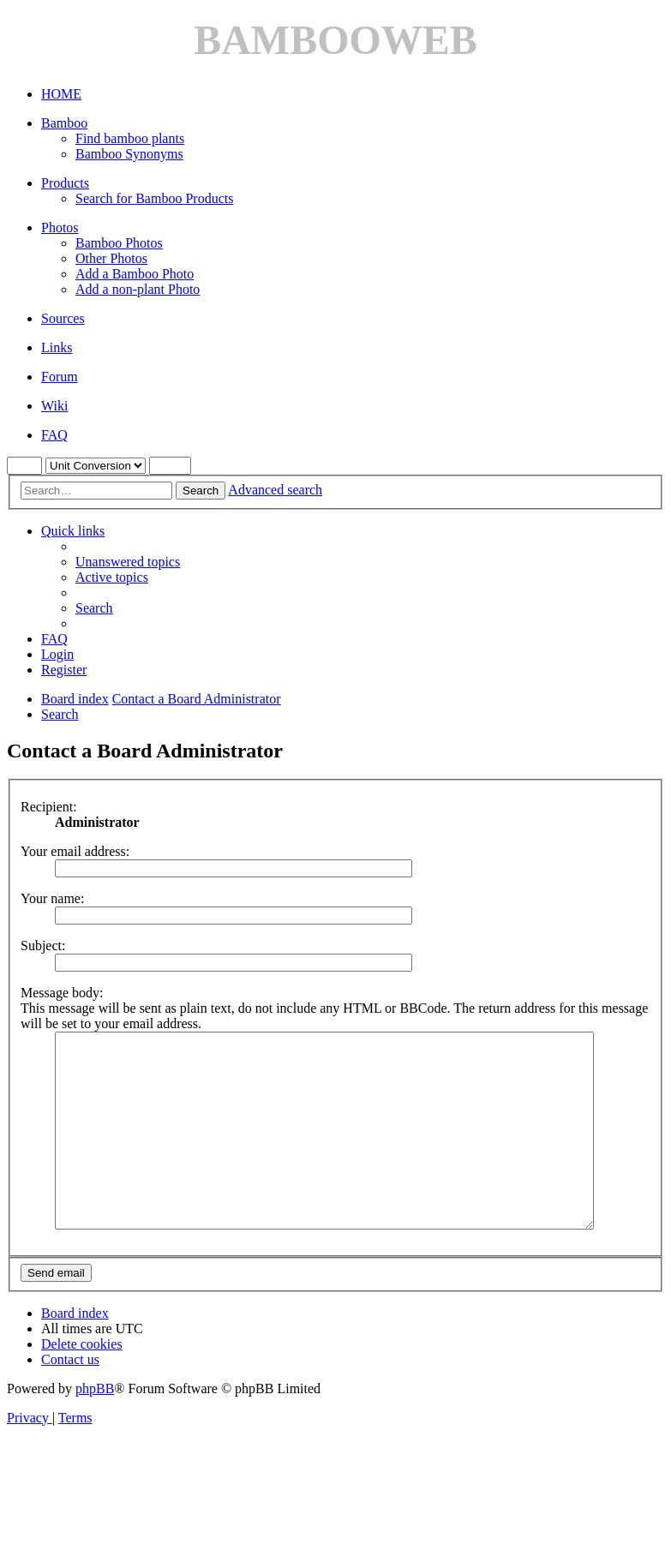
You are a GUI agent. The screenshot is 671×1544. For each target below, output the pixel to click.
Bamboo (64, 123)
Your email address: (75, 851)
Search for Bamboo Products (154, 198)
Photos (60, 227)
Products (65, 183)
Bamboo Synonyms (129, 154)
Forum (59, 376)
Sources (63, 318)
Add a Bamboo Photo (134, 273)
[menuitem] (127, 561)
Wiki (54, 405)
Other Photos (111, 258)
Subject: (43, 945)
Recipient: (49, 806)
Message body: (62, 992)
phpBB (94, 1427)
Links (56, 347)
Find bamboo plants (129, 138)
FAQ (54, 435)
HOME (61, 94)
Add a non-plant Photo (137, 289)
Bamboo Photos (119, 243)
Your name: (52, 898)
